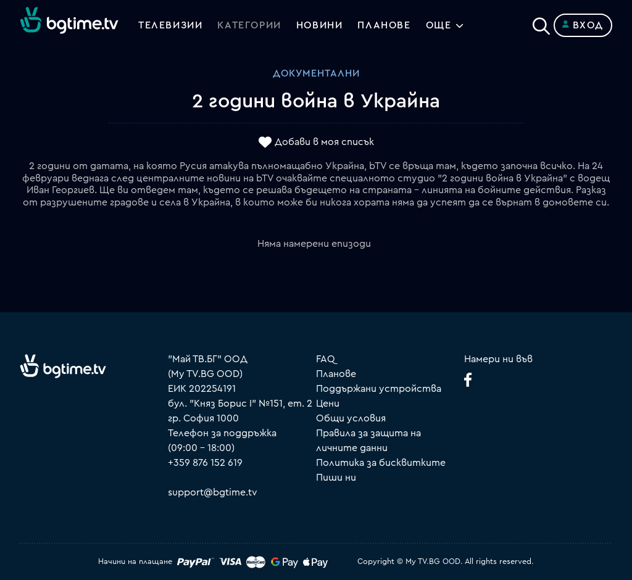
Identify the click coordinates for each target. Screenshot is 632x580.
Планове (336, 374)
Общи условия (351, 418)
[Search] (541, 23)
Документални (316, 73)
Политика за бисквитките (381, 463)
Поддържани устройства (378, 389)
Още (439, 25)
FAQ (325, 359)
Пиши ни (336, 478)
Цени (327, 403)
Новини (319, 25)
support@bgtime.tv (212, 492)
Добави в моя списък (324, 142)
